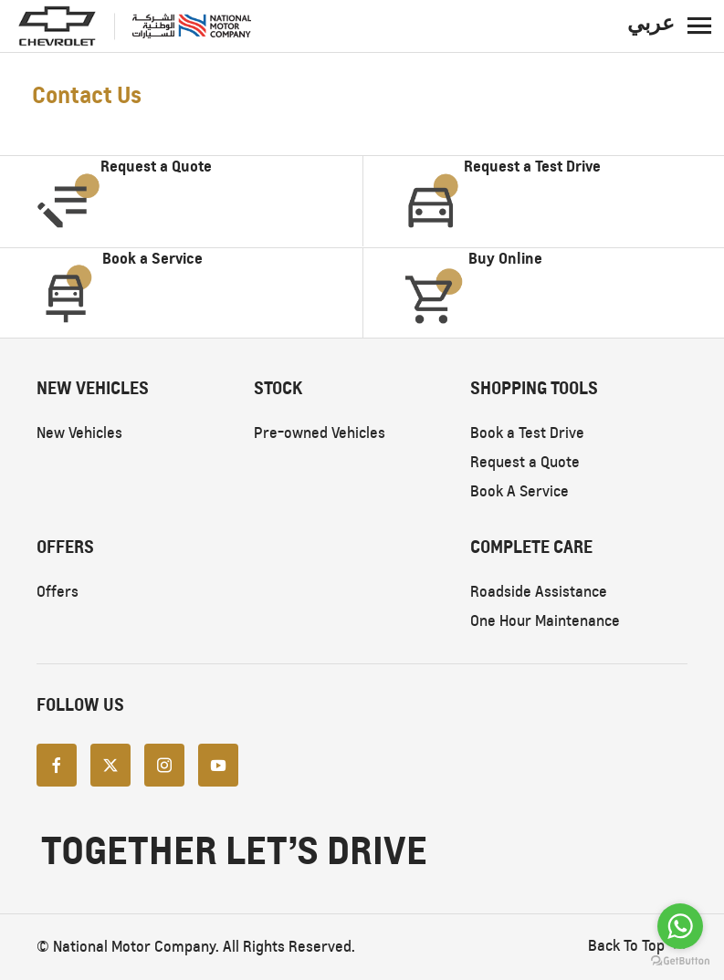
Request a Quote (525, 462)
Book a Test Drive (527, 433)
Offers (58, 591)
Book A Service (519, 491)
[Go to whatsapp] (680, 926)
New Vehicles (79, 433)
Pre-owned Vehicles (319, 433)
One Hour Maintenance (545, 621)
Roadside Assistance (538, 591)
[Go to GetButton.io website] (680, 961)
